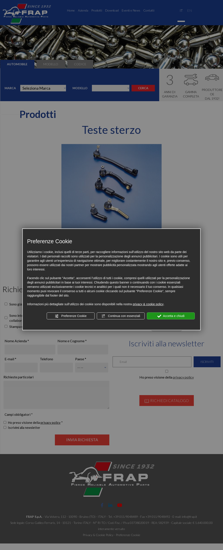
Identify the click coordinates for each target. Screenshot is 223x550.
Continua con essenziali (120, 316)
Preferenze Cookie (71, 316)
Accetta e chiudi (170, 316)
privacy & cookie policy (148, 304)
